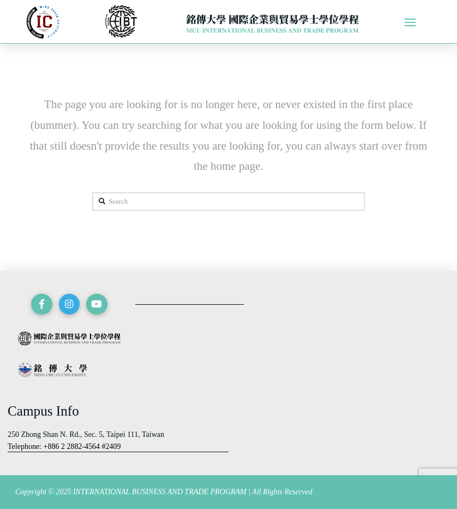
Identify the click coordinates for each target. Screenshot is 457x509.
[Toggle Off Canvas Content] (410, 22)
